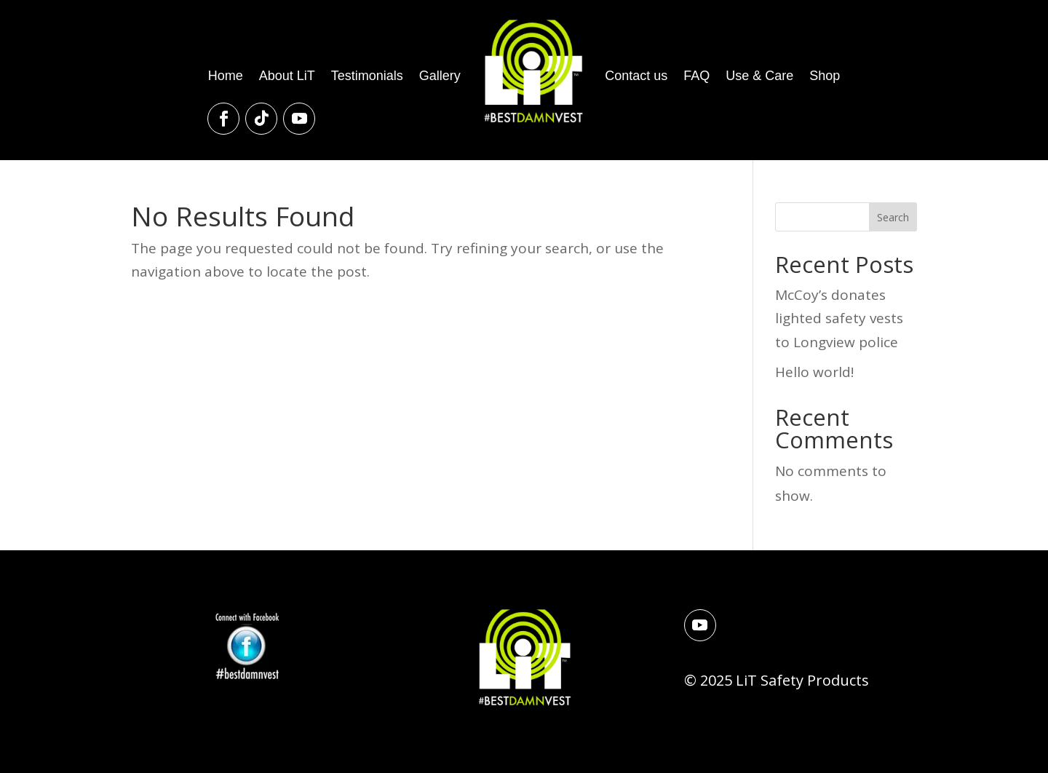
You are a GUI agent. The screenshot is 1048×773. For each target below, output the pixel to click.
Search (893, 217)
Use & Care (759, 75)
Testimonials (367, 75)
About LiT (287, 75)
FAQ (696, 75)
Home (225, 75)
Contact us (636, 75)
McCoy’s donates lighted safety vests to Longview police (839, 318)
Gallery (440, 75)
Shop (824, 75)
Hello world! (814, 371)
